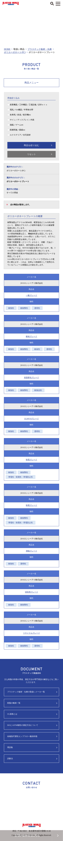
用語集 (10, 747)
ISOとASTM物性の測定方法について (22, 725)
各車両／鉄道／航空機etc (20, 115)
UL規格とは (12, 714)
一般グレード (31, 295)
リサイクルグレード (31, 633)
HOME (7, 49)
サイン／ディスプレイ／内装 (22, 120)
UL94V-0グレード (31, 419)
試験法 (10, 758)
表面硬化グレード (31, 377)
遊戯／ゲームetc (16, 125)
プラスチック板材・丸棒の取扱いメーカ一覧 (26, 692)
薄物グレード (31, 551)
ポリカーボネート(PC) (15, 52)
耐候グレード (31, 336)
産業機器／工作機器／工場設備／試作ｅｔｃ (28, 105)
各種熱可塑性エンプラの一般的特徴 (22, 736)
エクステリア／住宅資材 (20, 135)
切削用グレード (31, 592)
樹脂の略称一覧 (13, 703)
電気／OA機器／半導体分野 (21, 110)
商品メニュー (31, 82)
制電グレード (31, 460)
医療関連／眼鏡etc (17, 130)
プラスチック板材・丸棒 (40, 49)
